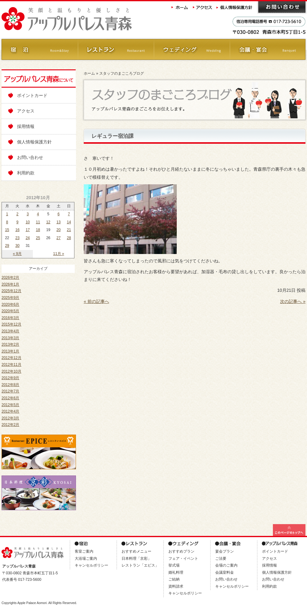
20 (58, 230)
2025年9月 (10, 298)
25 (38, 238)
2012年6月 (10, 398)
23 (18, 238)
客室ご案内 (84, 551)
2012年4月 (10, 411)
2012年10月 (11, 371)
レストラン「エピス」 (140, 565)
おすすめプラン (181, 551)
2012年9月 (10, 378)
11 (38, 222)
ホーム (180, 7)
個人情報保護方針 (235, 7)
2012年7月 (10, 391)
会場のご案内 (226, 565)
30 (18, 245)
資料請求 (175, 586)
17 (28, 230)
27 (58, 238)
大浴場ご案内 (86, 558)
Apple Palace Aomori (32, 603)
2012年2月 (10, 425)
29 (7, 245)
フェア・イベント (183, 558)
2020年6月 (10, 304)
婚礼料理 (175, 572)
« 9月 (17, 254)
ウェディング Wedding (191, 49)
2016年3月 (10, 318)
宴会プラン (224, 551)
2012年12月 (11, 358)
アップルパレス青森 (84, 19)
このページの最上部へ (289, 530)
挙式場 (174, 565)
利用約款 (25, 172)
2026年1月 (10, 284)
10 (28, 222)
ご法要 (220, 558)
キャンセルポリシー (91, 565)
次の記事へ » (292, 301)
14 (69, 222)
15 (7, 230)
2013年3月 (10, 338)
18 (38, 230)
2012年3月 (10, 418)
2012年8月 (10, 385)
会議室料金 (224, 572)
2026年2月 (10, 277)
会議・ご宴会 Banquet (267, 49)
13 (58, 222)
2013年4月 (10, 331)
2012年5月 (10, 405)
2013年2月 (10, 344)
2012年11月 (11, 364)
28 (69, 238)
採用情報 (25, 126)
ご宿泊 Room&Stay (40, 49)
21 (69, 230)
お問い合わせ (281, 7)
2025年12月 (11, 291)
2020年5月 (10, 311)
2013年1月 (10, 351)
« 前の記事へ (96, 301)
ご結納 (174, 579)
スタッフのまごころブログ (121, 73)
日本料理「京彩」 (136, 558)
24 (28, 238)
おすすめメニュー (136, 551)
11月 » (58, 254)
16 (18, 230)
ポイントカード (32, 95)
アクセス (203, 7)
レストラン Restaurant (116, 49)
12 (48, 222)
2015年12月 (11, 324)
